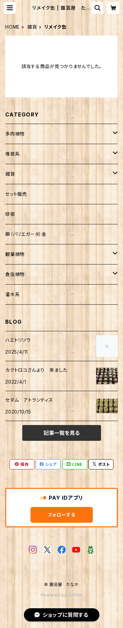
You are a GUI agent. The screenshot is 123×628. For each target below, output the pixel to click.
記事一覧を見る (62, 433)
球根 (10, 214)
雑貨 (32, 27)
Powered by (62, 594)
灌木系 (12, 294)
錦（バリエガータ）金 (26, 234)
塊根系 (12, 154)
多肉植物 (15, 134)
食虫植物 (15, 274)
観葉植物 (15, 254)
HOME (12, 27)
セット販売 (16, 194)
